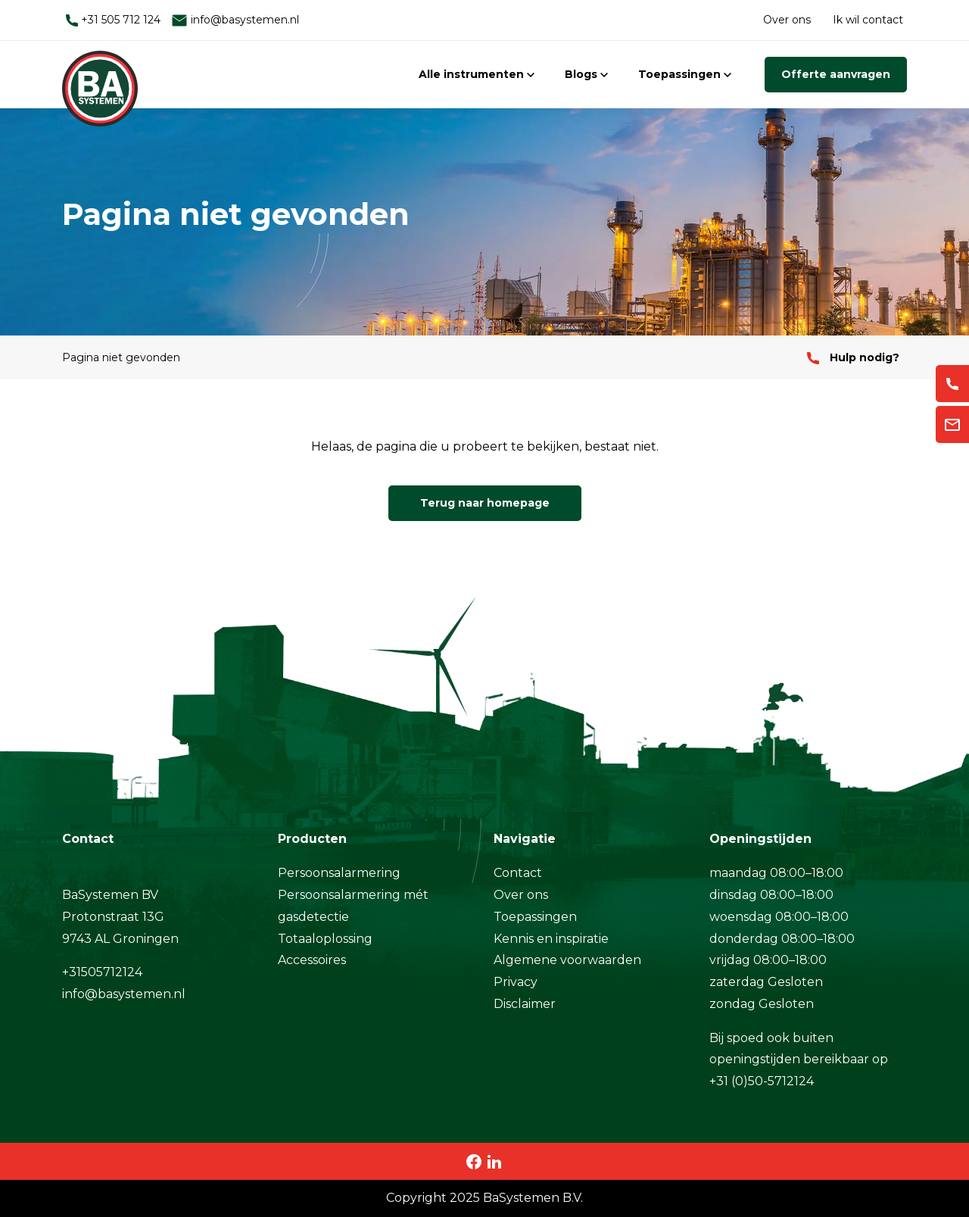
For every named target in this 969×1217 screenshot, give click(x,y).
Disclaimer (525, 1004)
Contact (518, 873)
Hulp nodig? (853, 357)
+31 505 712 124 (113, 20)
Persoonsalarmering (339, 873)
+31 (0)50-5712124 (761, 1081)
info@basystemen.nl (235, 20)
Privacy (515, 982)
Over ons (787, 20)
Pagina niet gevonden (121, 357)
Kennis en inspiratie (551, 938)
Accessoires (312, 960)
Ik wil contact (868, 20)
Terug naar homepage (485, 503)
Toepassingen (684, 74)
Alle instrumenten (476, 74)
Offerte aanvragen (835, 74)
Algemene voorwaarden (567, 960)
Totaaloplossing (325, 938)
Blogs (586, 74)
